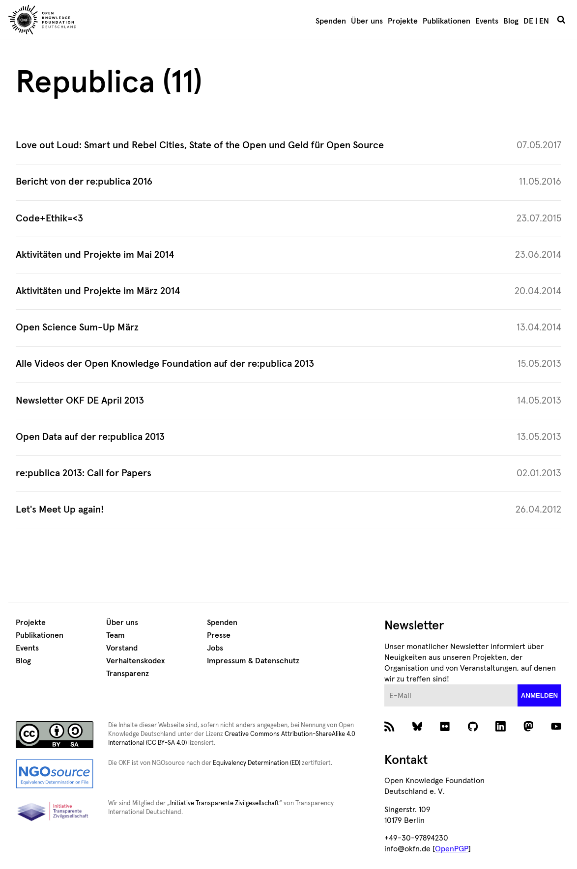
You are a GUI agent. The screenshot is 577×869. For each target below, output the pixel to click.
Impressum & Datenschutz (253, 661)
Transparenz (127, 674)
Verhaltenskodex (135, 661)
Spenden (331, 21)
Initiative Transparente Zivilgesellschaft (224, 803)
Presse (219, 635)
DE (528, 21)
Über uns (367, 21)
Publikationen (446, 21)
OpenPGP (451, 849)
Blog (511, 21)
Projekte (403, 21)
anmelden (539, 695)
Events (486, 21)
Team (115, 635)
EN (544, 21)
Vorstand (122, 648)
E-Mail (384, 684)
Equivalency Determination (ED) (256, 763)
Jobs (215, 648)
